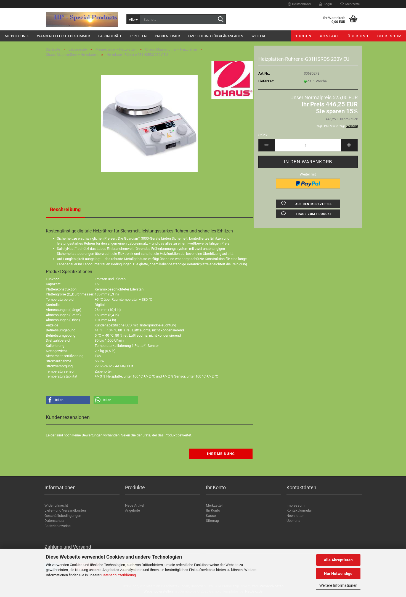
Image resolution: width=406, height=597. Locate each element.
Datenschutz (54, 521)
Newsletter (295, 516)
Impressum (389, 36)
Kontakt (329, 36)
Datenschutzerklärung (118, 575)
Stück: (263, 135)
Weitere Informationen (338, 585)
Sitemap (212, 521)
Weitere (258, 36)
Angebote (132, 510)
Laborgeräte (110, 36)
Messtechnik (17, 36)
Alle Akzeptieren (338, 560)
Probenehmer (167, 36)
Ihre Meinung (221, 454)
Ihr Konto (213, 510)
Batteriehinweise (57, 526)
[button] (299, 4)
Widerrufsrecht (56, 505)
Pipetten (138, 36)
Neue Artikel (134, 505)
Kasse (211, 516)
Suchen (303, 36)
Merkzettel (350, 4)
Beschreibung (65, 209)
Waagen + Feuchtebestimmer (63, 36)
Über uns (358, 36)
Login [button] (325, 4)
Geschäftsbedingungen (62, 516)
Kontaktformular (299, 510)
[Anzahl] (308, 145)
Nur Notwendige (338, 573)
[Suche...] (133, 19)
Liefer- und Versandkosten (65, 510)
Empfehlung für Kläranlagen (215, 36)
